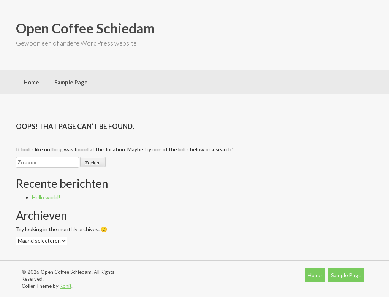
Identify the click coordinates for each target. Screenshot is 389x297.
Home (31, 82)
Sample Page (71, 82)
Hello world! (46, 197)
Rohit (65, 286)
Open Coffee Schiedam (85, 28)
